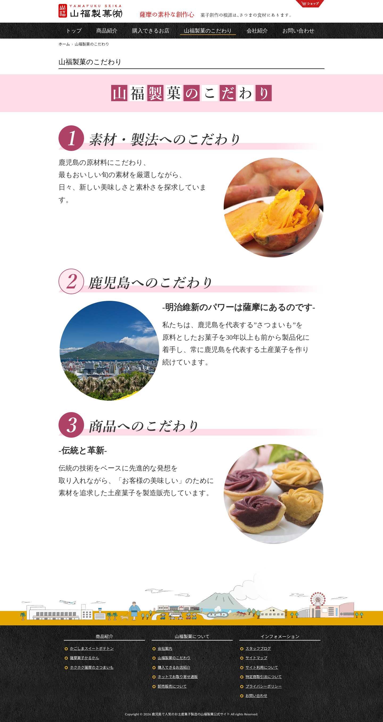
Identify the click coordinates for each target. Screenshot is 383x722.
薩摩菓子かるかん (84, 657)
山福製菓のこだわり (174, 657)
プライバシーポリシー (263, 686)
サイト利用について (261, 667)
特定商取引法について (263, 676)
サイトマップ (256, 657)
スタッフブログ (258, 648)
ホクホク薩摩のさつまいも (92, 667)
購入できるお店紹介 (174, 667)
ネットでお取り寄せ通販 (178, 676)
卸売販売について (172, 686)
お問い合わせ (256, 695)
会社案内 (165, 648)
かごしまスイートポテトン (92, 648)
